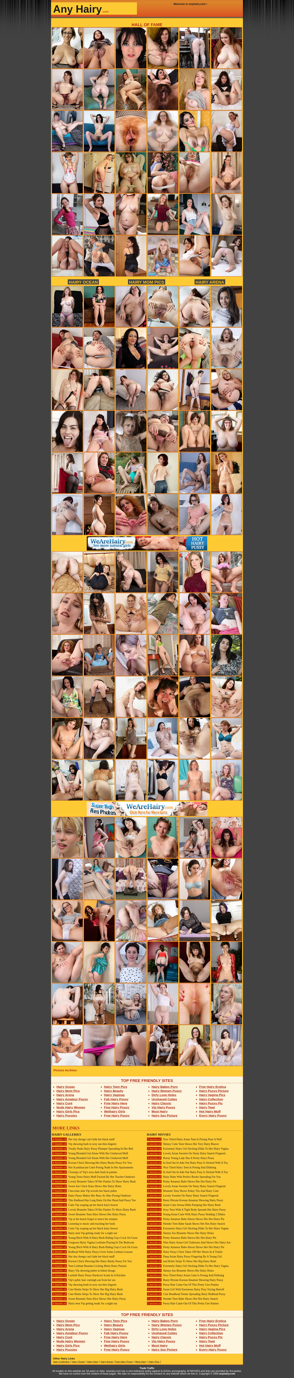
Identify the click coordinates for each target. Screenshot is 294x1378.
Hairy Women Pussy (167, 1091)
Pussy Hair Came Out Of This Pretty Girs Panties (183, 1284)
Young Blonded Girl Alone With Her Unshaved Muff (90, 1153)
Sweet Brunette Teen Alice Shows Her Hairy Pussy (89, 1214)
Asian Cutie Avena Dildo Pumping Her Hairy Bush (183, 1205)
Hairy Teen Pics (115, 1086)
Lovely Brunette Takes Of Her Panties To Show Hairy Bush (94, 1181)
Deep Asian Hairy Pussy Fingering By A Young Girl (184, 1256)
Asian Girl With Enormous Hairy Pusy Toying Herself (185, 1289)
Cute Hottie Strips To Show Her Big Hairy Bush (87, 1289)
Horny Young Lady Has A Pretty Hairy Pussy (180, 1158)
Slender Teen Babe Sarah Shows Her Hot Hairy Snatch (186, 1223)
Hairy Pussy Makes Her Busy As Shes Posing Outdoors (91, 1195)
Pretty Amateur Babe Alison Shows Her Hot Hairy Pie (185, 1219)
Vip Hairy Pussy (163, 1107)
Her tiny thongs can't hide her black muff (83, 1139)
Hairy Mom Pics (146, 282)
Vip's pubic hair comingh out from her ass (84, 1280)
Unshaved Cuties (164, 1099)
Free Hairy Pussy (117, 1115)
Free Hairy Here (115, 1103)
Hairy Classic (161, 1103)
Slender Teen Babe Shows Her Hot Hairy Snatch (182, 1298)
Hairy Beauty (113, 1091)
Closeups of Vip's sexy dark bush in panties (84, 1172)
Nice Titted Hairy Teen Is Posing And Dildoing (181, 1167)
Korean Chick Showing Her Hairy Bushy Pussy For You (92, 1162)
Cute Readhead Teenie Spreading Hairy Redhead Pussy (186, 1294)
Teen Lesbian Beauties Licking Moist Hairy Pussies (89, 1265)
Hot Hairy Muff (210, 1111)
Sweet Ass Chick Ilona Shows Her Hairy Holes (86, 1186)
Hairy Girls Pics (68, 1111)
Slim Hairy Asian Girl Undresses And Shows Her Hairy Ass (189, 1242)
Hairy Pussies (67, 1115)
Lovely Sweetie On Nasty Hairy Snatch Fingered (182, 1195)
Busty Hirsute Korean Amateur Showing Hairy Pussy (185, 1200)
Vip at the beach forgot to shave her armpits (85, 1219)
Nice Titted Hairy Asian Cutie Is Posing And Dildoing (185, 1275)
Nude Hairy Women (71, 1107)
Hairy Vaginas (114, 1095)
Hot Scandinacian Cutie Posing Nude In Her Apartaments (92, 1167)
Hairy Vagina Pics (212, 1095)
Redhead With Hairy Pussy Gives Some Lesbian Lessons (92, 1251)
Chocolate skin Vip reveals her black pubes (84, 1190)
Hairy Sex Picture (164, 1115)
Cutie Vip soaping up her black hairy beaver (85, 1205)
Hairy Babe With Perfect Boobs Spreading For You (184, 1176)
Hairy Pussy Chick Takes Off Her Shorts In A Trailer (185, 1251)
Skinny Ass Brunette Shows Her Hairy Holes (180, 1233)
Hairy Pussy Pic (211, 1103)
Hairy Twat (207, 1107)
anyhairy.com (227, 1373)
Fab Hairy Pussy (116, 1099)
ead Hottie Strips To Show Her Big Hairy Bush (181, 1261)
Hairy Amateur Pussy (72, 1099)
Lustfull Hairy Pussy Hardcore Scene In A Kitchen (88, 1275)
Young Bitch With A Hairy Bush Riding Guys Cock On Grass (95, 1237)
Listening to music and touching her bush (83, 1223)
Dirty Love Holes (164, 1095)
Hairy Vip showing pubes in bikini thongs (83, 1270)
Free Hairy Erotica (212, 1086)
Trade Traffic (147, 1368)
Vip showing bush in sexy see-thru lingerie (84, 1144)
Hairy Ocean (83, 282)
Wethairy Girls (114, 1111)
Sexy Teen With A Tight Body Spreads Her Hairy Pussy (186, 1209)
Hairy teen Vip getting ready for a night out (84, 1233)
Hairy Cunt (64, 1103)
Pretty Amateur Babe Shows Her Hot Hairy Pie (181, 1181)
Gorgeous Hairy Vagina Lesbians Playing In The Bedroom (93, 1242)
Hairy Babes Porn (165, 1086)
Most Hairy (160, 1111)
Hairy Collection (211, 1099)
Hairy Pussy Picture (214, 1091)
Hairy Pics (154, 1361)
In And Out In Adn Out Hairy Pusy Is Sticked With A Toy (187, 1162)
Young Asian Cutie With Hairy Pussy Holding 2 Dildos (186, 1214)
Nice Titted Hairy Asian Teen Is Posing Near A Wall (184, 1139)
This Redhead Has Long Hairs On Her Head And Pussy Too (94, 1200)
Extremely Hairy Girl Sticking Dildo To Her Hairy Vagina (187, 1148)
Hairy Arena (210, 282)
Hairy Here (92, 1361)
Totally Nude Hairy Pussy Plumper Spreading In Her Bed (92, 1148)
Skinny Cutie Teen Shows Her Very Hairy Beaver (183, 1144)
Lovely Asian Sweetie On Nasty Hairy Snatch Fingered (186, 1153)
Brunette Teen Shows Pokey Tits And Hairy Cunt (182, 1190)
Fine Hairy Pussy (116, 1107)
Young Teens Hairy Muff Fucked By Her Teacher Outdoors (93, 1176)
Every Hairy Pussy (213, 1115)
